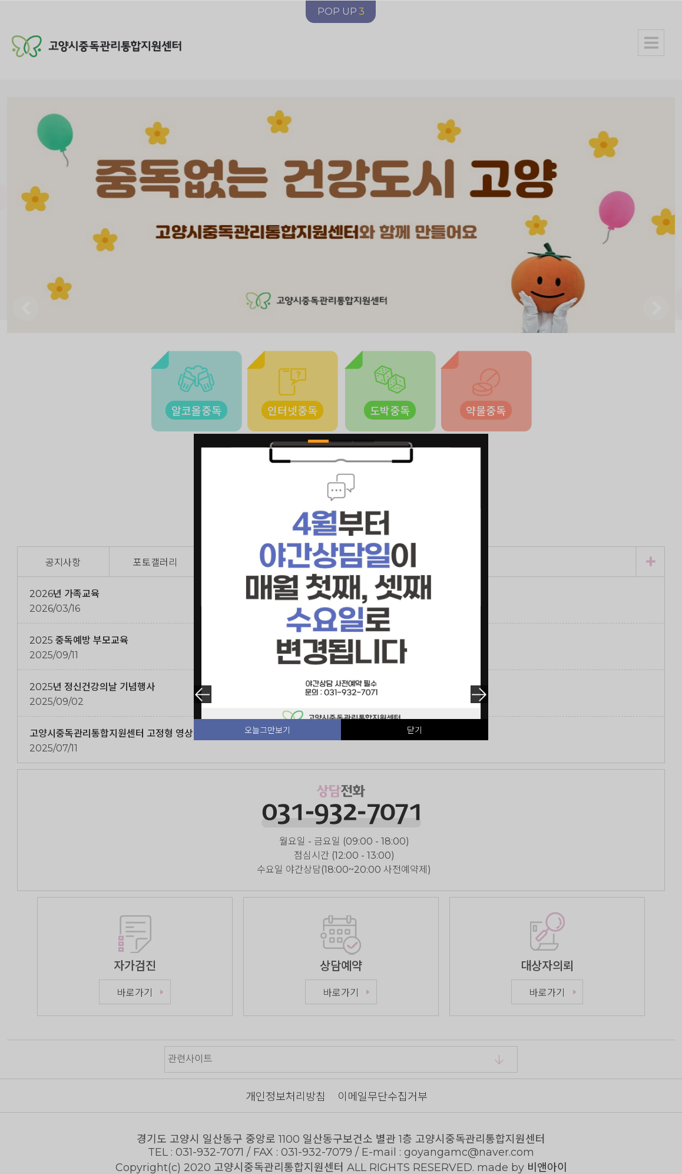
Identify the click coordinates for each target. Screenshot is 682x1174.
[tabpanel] (341, 581)
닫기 (414, 730)
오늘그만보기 (267, 730)
